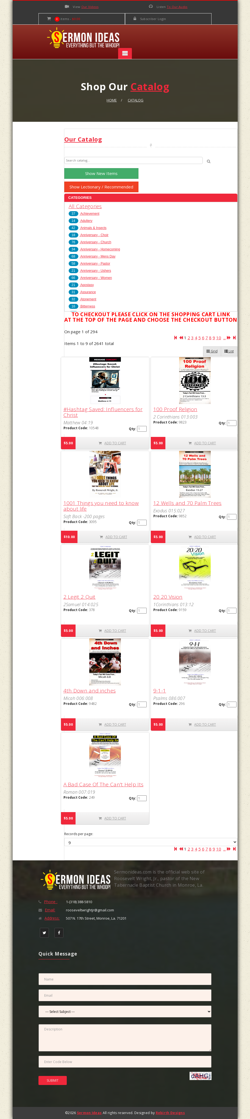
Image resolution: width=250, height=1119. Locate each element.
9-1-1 (159, 690)
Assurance (82, 292)
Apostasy (81, 285)
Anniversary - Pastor (89, 263)
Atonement (82, 299)
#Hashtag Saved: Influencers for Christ (103, 412)
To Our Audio (177, 7)
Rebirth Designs (170, 1112)
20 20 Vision (168, 596)
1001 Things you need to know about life (101, 505)
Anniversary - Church (90, 242)
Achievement (84, 214)
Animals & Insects (88, 228)
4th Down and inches (89, 690)
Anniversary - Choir (89, 235)
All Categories (85, 206)
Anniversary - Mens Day (92, 256)
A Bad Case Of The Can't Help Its (103, 784)
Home (112, 100)
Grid (212, 351)
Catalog (135, 100)
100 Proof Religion (175, 409)
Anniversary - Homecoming (94, 249)
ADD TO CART (112, 443)
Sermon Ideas (89, 1112)
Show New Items (101, 173)
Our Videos (90, 7)
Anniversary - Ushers (90, 271)
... (224, 337)
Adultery (81, 221)
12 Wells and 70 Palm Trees (187, 503)
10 (218, 337)
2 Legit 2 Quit (79, 596)
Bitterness (82, 306)
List (229, 351)
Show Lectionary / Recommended (101, 187)
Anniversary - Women (90, 278)
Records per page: (78, 834)
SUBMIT (53, 1080)
